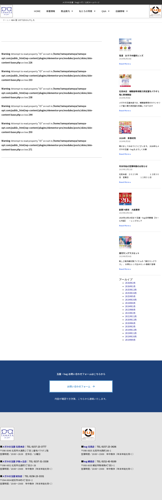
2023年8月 (130, 309)
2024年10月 (131, 299)
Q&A (106, 11)
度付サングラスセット (129, 253)
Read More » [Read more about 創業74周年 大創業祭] (125, 225)
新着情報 (50, 11)
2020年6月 (130, 323)
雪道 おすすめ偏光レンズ (131, 55)
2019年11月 (131, 333)
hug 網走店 (89, 461)
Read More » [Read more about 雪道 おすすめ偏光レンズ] (125, 64)
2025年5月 (130, 296)
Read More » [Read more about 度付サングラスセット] (125, 269)
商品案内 (67, 11)
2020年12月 (131, 319)
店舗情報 (122, 11)
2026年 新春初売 (127, 138)
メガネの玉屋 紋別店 (13, 476)
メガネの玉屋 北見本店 (14, 446)
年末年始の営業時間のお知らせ (133, 166)
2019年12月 (131, 329)
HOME (37, 11)
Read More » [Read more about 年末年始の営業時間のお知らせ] (125, 182)
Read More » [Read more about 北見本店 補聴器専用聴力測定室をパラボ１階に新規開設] (125, 111)
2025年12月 (131, 289)
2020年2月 (130, 326)
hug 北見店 (89, 446)
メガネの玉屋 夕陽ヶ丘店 (15, 461)
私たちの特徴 (87, 11)
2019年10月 (131, 336)
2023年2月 (130, 313)
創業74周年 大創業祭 (129, 209)
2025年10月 (131, 292)
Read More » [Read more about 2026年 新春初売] (125, 154)
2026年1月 (130, 286)
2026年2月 (130, 282)
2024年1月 (130, 306)
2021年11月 (131, 316)
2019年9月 (130, 339)
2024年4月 (130, 303)
